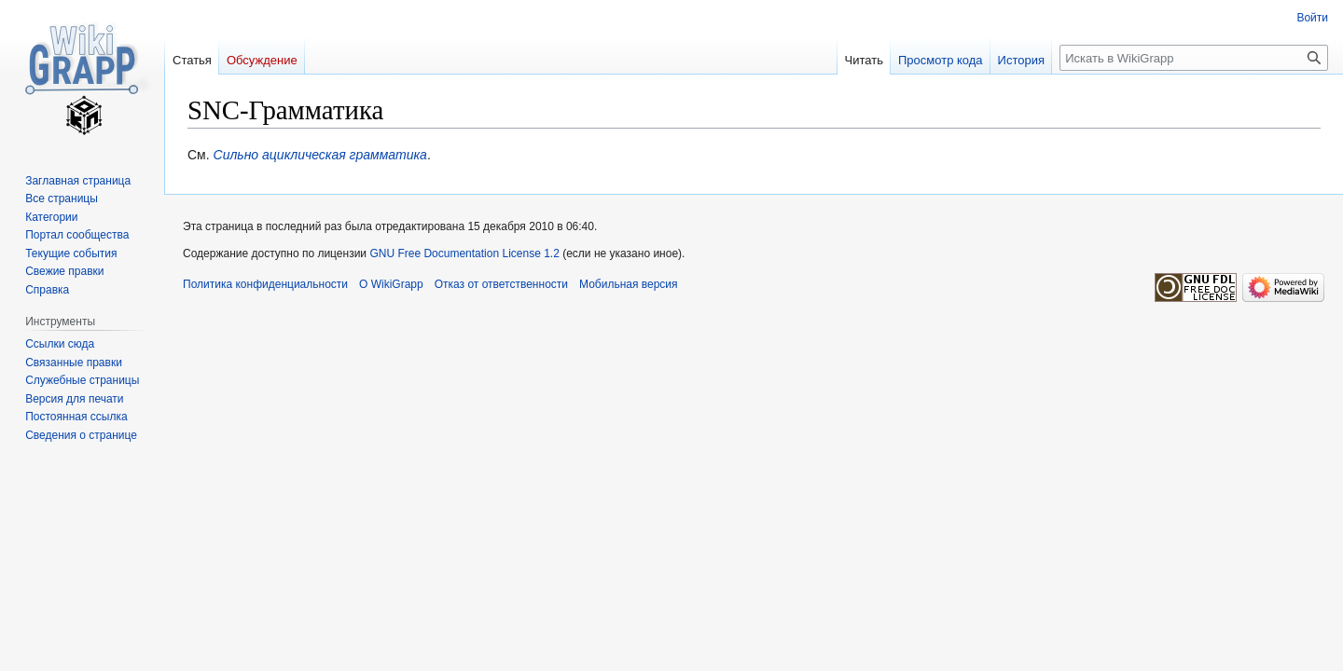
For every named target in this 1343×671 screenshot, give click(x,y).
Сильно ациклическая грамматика (320, 154)
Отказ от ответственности (501, 284)
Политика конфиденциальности (265, 284)
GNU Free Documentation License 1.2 (464, 253)
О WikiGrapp (391, 284)
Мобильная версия (628, 284)
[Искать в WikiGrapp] (1193, 58)
